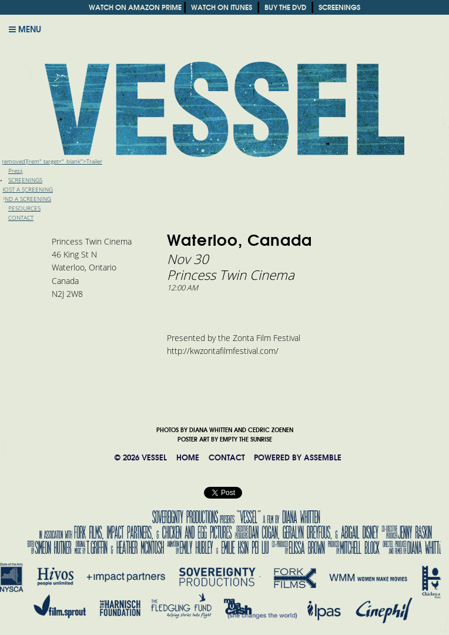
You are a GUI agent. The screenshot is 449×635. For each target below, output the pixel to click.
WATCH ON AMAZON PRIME (135, 7)
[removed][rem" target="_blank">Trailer (51, 161)
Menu (25, 29)
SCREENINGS (339, 7)
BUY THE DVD (285, 7)
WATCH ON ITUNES (221, 7)
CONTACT (226, 458)
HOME (187, 458)
